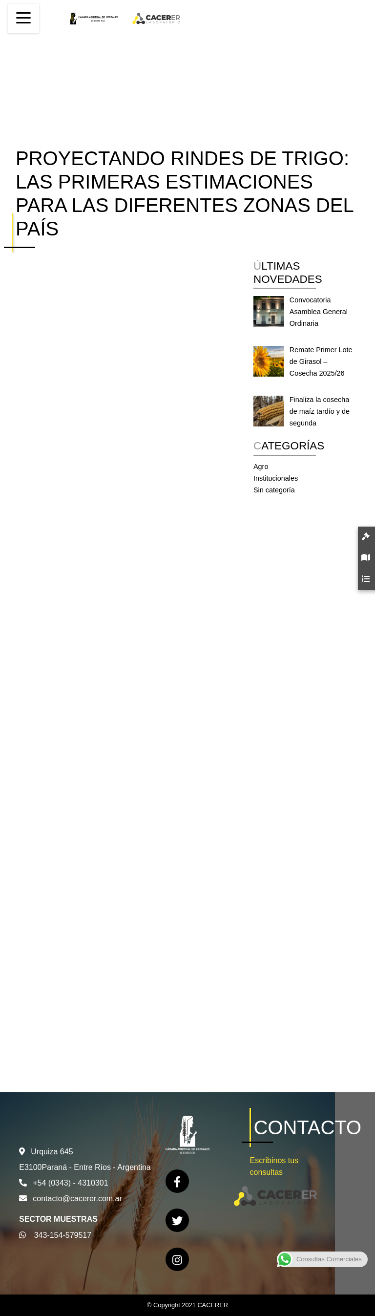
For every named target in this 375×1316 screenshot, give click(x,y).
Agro (260, 466)
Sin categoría (274, 490)
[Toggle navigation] (23, 18)
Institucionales (275, 478)
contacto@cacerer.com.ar (77, 1198)
